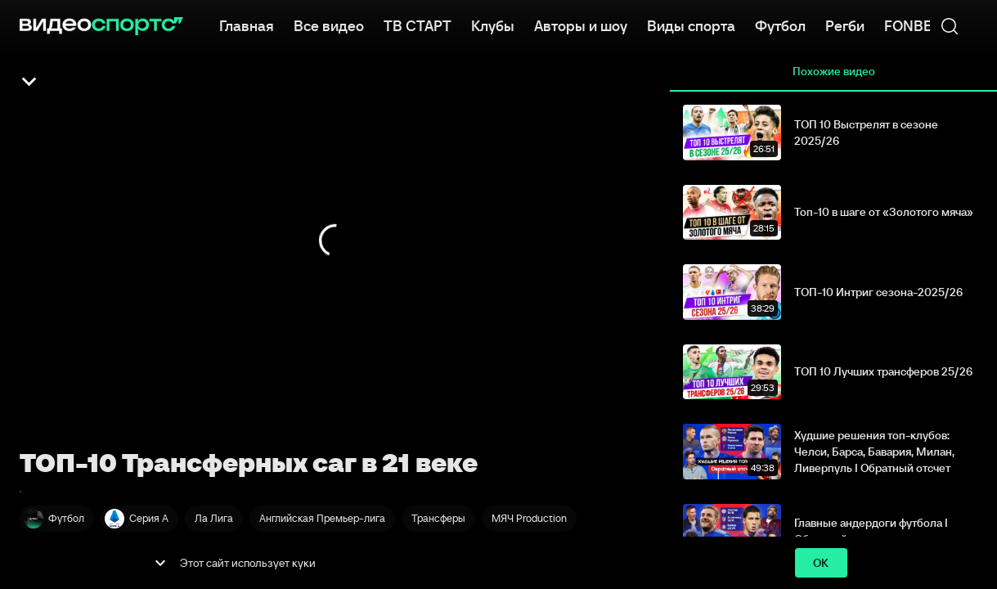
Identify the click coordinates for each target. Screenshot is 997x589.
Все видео (329, 24)
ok (821, 563)
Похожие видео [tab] (833, 72)
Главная (246, 24)
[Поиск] (949, 26)
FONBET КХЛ (927, 24)
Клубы (492, 24)
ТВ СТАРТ (417, 24)
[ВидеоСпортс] (101, 26)
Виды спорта (691, 24)
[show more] (160, 562)
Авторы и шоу (580, 24)
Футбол (780, 24)
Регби (844, 24)
